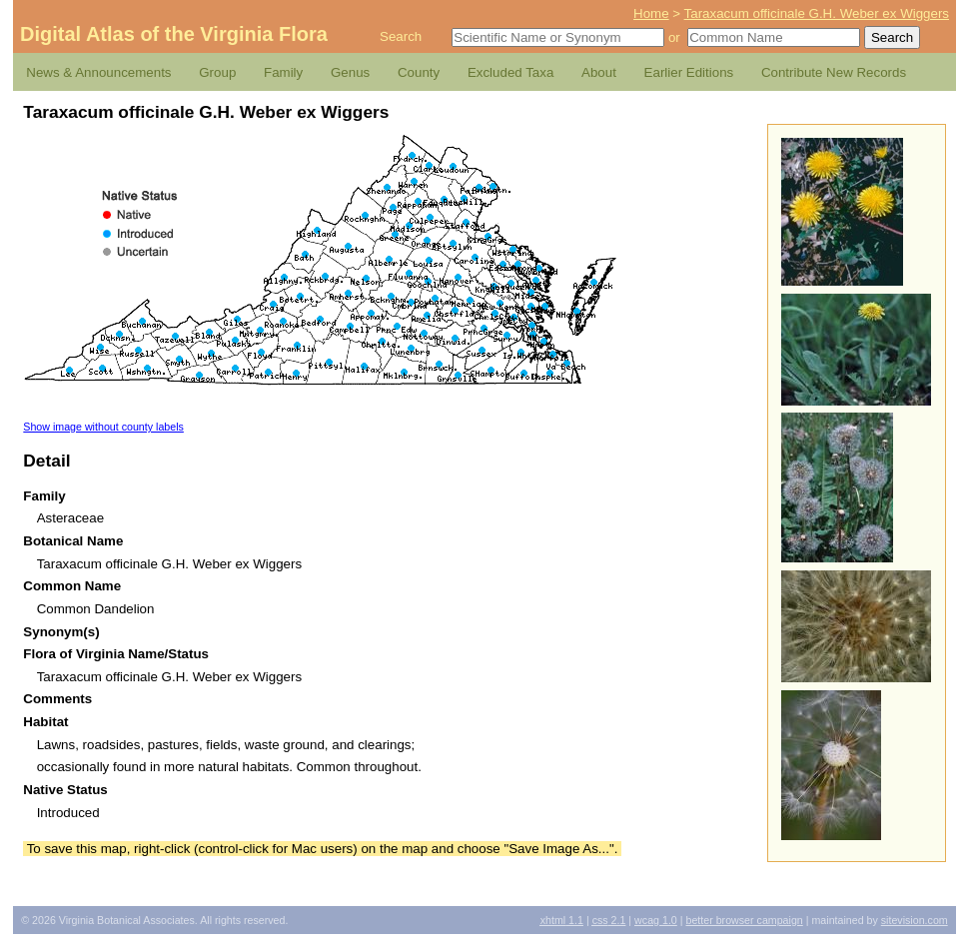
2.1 (609, 920)
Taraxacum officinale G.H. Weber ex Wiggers (816, 13)
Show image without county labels (103, 427)
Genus (350, 72)
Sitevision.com (914, 920)
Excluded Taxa (510, 72)
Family (283, 72)
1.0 (655, 920)
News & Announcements (98, 72)
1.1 (561, 920)
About (598, 72)
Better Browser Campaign (743, 920)
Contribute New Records (833, 72)
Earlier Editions (689, 72)
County (419, 72)
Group (217, 72)
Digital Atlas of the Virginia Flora (174, 34)
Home (651, 13)
